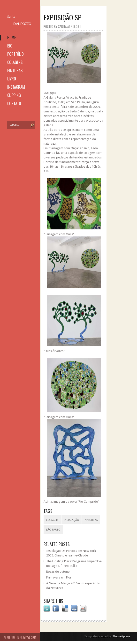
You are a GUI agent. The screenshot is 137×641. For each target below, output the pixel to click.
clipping (14, 95)
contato (14, 103)
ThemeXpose (121, 636)
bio (9, 46)
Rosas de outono (58, 571)
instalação (71, 520)
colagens (15, 62)
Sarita (11, 16)
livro (11, 79)
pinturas (15, 70)
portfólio (15, 54)
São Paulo (53, 529)
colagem (52, 520)
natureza (91, 520)
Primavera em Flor (58, 577)
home (11, 37)
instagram (16, 87)
